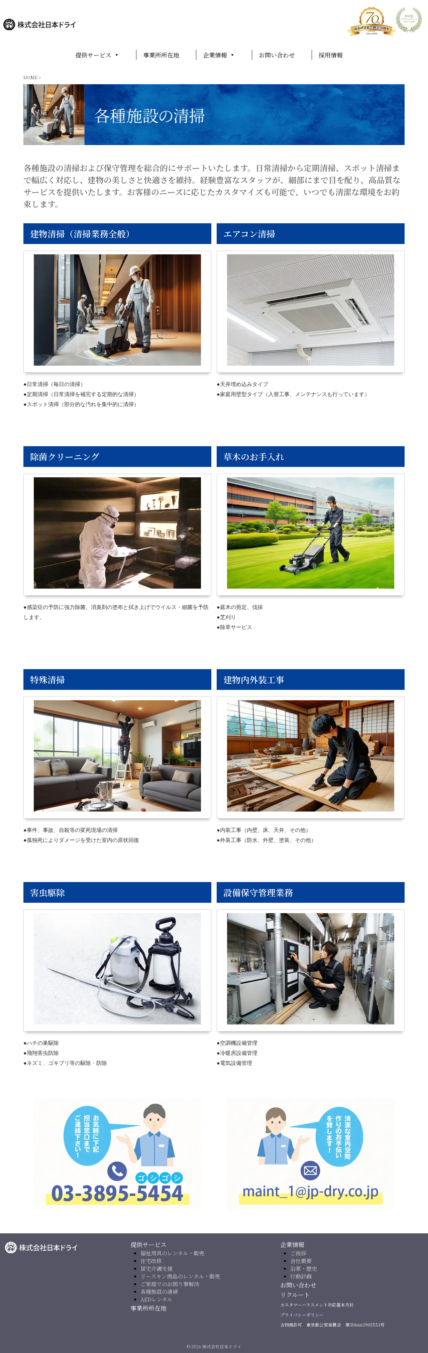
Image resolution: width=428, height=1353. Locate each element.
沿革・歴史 (303, 1268)
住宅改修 (151, 1260)
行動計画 (301, 1276)
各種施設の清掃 (159, 1291)
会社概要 (301, 1260)
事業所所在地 (161, 54)
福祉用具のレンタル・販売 (172, 1253)
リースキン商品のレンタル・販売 (180, 1276)
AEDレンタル (156, 1299)
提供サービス (97, 54)
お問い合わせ (277, 54)
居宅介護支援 (156, 1268)
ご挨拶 (298, 1253)
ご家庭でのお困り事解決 (169, 1283)
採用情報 (331, 54)
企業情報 (219, 54)
